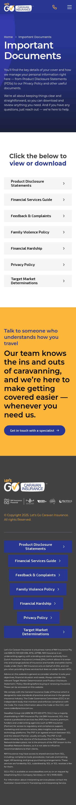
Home (8, 37)
